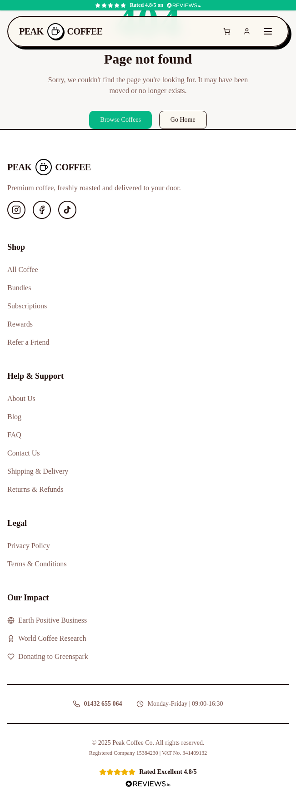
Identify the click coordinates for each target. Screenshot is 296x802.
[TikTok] (67, 210)
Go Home (183, 119)
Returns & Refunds (35, 489)
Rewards (20, 324)
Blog (14, 417)
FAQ (14, 435)
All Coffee (22, 269)
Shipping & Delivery (37, 471)
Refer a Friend (28, 342)
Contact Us (23, 453)
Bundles (19, 288)
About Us (21, 398)
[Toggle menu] (268, 31)
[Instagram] (16, 210)
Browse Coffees (120, 119)
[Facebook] (42, 210)
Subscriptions (27, 306)
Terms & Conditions (36, 564)
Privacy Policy (28, 546)
